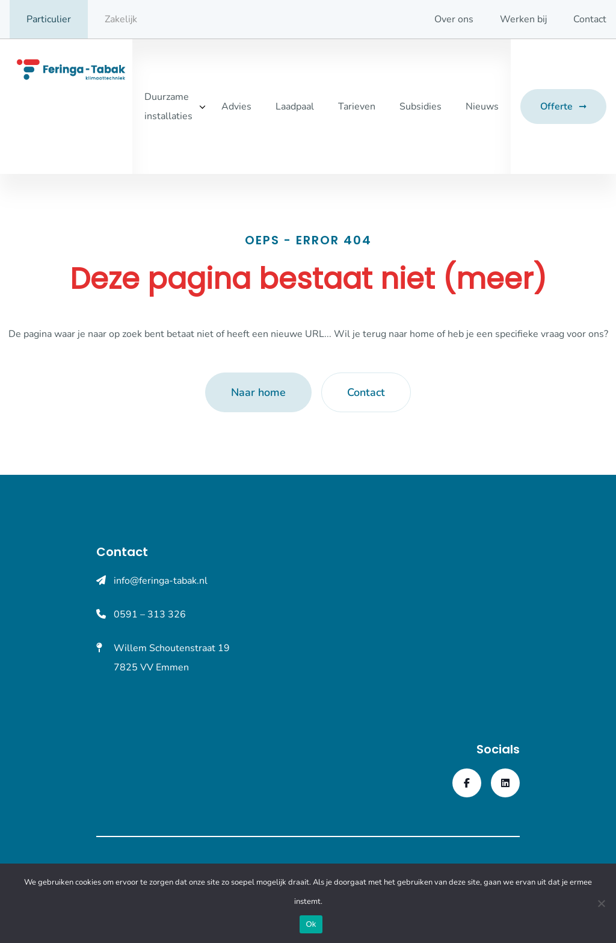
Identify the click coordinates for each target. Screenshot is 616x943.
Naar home (258, 392)
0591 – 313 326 (150, 614)
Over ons (453, 19)
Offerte (556, 106)
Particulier (48, 19)
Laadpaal (295, 106)
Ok (311, 924)
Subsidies (420, 106)
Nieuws (482, 106)
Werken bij (523, 19)
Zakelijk (121, 19)
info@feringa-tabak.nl (161, 580)
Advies (236, 106)
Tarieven (356, 106)
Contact (589, 19)
